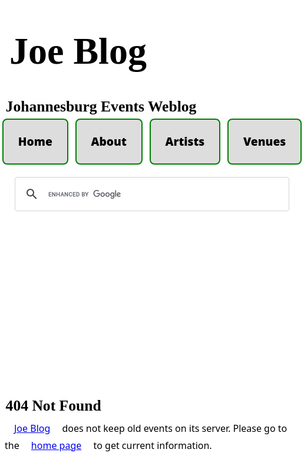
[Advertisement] (152, 309)
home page (56, 445)
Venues (264, 141)
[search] (150, 194)
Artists (184, 141)
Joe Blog (78, 51)
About (109, 141)
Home (35, 141)
